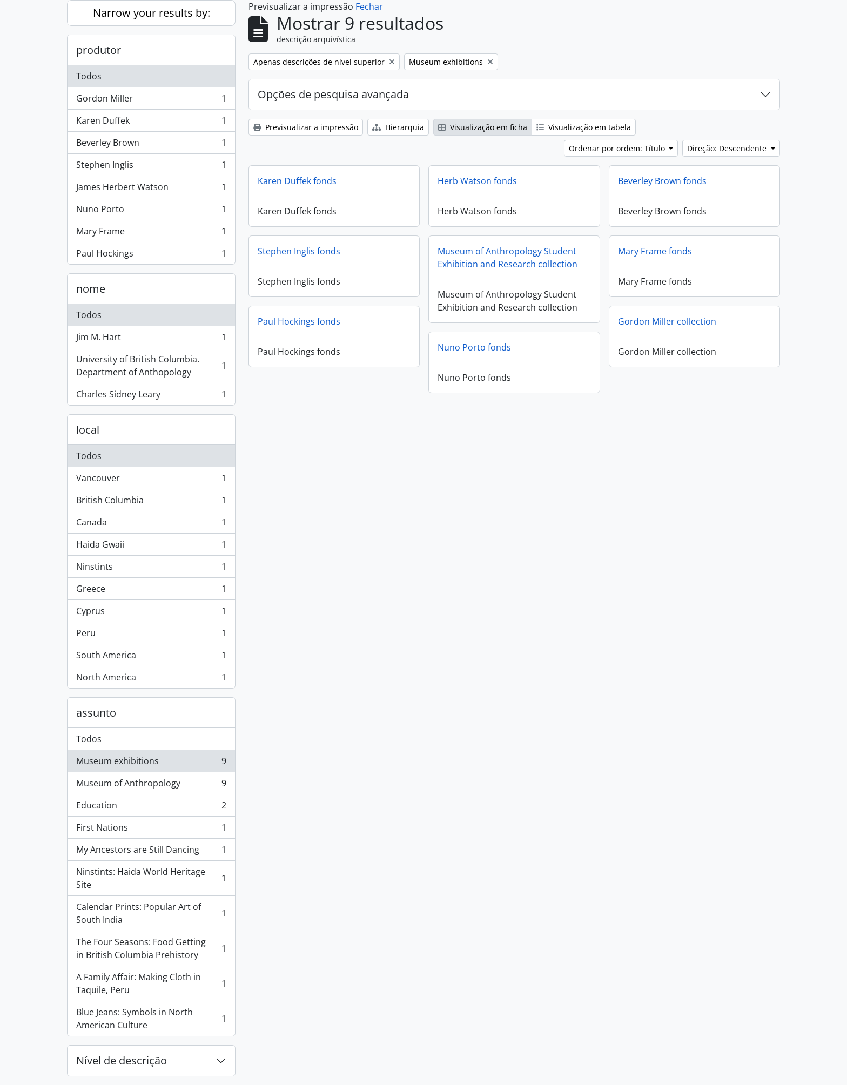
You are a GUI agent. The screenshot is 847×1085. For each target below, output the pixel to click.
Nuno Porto (151, 211)
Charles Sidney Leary (151, 396)
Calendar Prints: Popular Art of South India (151, 913)
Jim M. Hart (151, 339)
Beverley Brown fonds (662, 181)
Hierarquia (398, 127)
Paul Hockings (151, 255)
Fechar (369, 6)
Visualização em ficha (482, 127)
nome (90, 288)
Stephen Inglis (151, 167)
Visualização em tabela (583, 127)
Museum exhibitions (151, 763)
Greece (151, 591)
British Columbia (151, 502)
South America (151, 657)
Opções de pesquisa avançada (333, 94)
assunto (96, 712)
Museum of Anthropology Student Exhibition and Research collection (507, 257)
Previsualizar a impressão (305, 127)
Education (151, 808)
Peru (151, 635)
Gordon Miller (151, 101)
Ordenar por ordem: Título (618, 148)
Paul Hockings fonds (299, 321)
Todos (89, 76)
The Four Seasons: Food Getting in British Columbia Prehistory (151, 948)
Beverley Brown (151, 145)
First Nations (151, 830)
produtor (98, 50)
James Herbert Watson (151, 189)
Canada (151, 525)
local (87, 429)
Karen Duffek (151, 123)
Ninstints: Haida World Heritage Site (151, 878)
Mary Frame (151, 233)
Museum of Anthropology (151, 785)
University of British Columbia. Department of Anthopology (151, 365)
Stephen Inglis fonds (299, 251)
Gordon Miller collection (667, 321)
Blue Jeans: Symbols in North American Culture (151, 1018)
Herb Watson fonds (477, 181)
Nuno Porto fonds (474, 347)
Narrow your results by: (151, 12)
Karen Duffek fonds (297, 181)
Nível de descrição (121, 1060)
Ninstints (151, 569)
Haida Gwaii (151, 547)
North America (151, 679)
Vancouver (151, 480)
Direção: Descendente (728, 148)
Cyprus (151, 613)
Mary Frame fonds (655, 251)
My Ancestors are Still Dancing (151, 852)
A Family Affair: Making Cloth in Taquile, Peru (151, 983)
